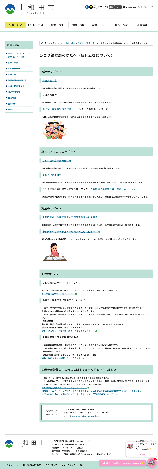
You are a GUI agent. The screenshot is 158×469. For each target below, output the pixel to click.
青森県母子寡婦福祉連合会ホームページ (113, 188)
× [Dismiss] (155, 444)
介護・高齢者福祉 (16, 86)
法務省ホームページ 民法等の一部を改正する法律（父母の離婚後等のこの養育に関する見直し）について (92, 391)
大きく (118, 7)
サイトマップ (147, 7)
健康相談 (12, 103)
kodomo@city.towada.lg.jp (86, 416)
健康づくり (13, 109)
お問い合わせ (13, 465)
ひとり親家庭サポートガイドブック (59, 293)
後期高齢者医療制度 (17, 80)
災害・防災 (15, 25)
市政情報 (142, 25)
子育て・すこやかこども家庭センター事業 (19, 55)
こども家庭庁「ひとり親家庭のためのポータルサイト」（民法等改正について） (79, 394)
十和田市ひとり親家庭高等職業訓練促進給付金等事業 (71, 231)
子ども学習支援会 (52, 174)
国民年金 (12, 74)
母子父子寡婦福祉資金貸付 (58, 108)
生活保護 (12, 97)
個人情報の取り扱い (32, 465)
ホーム (60, 43)
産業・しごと (100, 25)
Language (131, 7)
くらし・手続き (36, 25)
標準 (111, 7)
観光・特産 (121, 25)
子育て (81, 43)
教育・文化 (57, 25)
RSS (82, 465)
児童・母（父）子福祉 (96, 43)
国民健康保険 (14, 68)
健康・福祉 (79, 25)
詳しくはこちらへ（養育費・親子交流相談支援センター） (69, 330)
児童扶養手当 (49, 80)
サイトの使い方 (68, 465)
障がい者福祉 (14, 92)
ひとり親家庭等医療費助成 (56, 160)
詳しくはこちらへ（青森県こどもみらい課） (63, 358)
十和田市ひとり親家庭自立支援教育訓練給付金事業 (70, 217)
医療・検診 (13, 62)
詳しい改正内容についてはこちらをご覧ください (65, 387)
